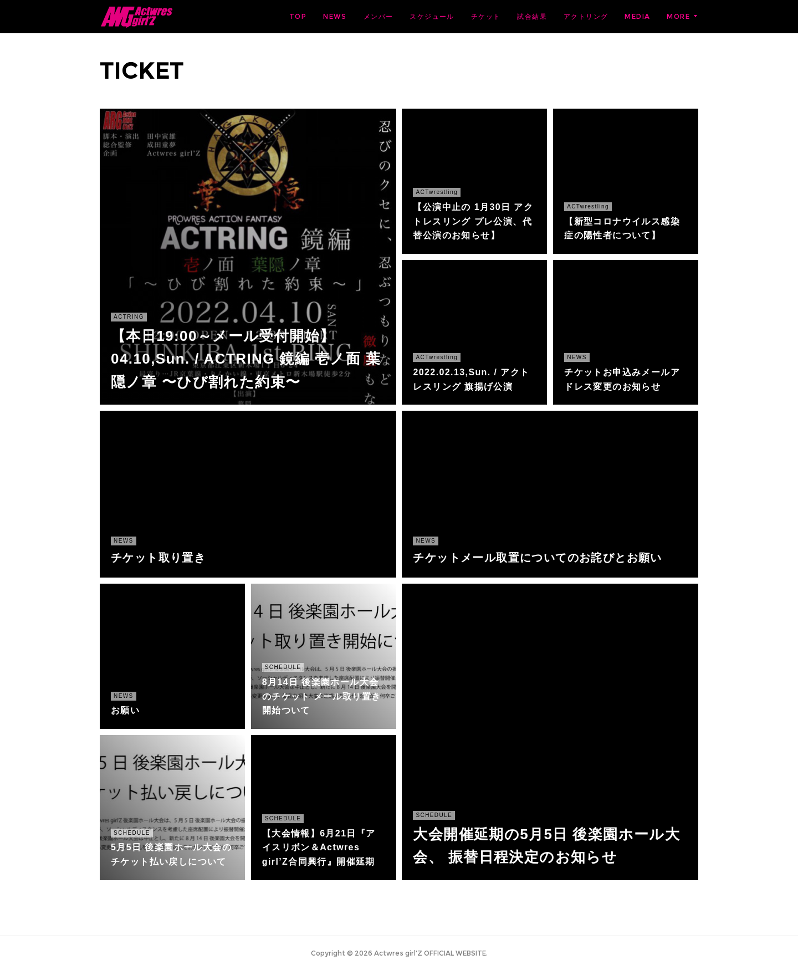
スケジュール (432, 16)
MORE (678, 16)
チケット (486, 16)
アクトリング (586, 16)
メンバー (378, 16)
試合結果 (532, 16)
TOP (297, 16)
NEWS (335, 16)
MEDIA (637, 16)
